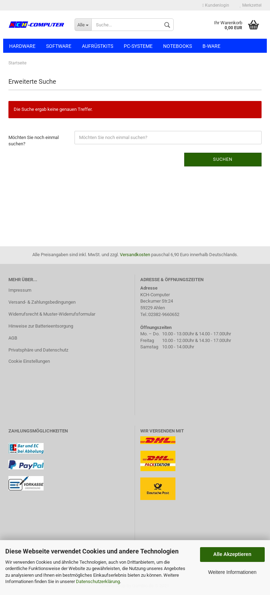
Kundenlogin (215, 5)
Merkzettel (251, 5)
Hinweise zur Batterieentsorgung (40, 326)
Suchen (222, 159)
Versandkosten (135, 254)
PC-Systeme (138, 46)
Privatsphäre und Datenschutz (38, 350)
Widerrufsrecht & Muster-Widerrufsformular (51, 314)
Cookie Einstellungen (29, 361)
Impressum (19, 290)
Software (58, 46)
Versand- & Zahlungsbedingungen (42, 302)
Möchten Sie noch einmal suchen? (33, 141)
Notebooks (177, 46)
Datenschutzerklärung (98, 581)
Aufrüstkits (97, 46)
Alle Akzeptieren (232, 554)
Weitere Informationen (232, 572)
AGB (12, 338)
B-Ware (211, 46)
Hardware (22, 46)
